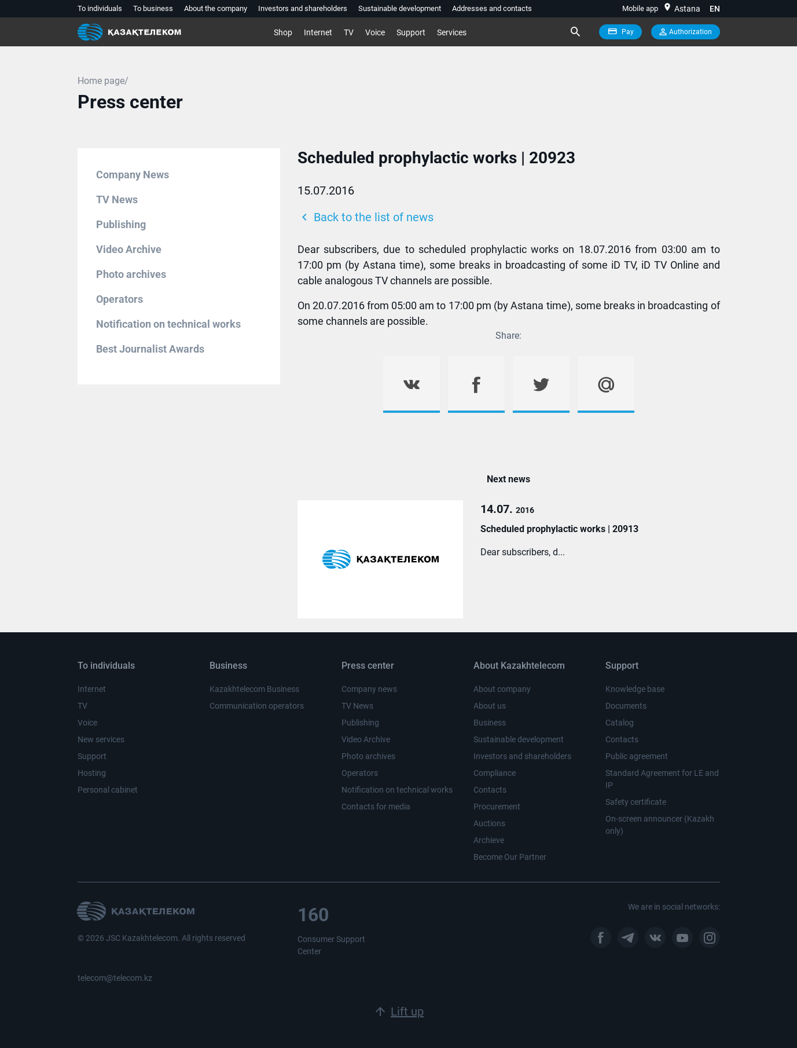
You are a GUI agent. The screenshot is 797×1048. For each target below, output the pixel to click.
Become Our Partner (509, 857)
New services (101, 739)
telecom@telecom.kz (115, 978)
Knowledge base (634, 689)
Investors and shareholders (302, 8)
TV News (117, 199)
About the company (215, 8)
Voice (375, 32)
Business (489, 722)
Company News (132, 174)
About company (502, 689)
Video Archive (128, 249)
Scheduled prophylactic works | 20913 (559, 528)
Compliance (494, 773)
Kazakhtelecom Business (254, 689)
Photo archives (131, 274)
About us (489, 705)
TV (349, 32)
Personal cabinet (108, 789)
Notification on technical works (168, 324)
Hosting (92, 773)
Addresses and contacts (492, 8)
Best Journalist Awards (150, 349)
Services (452, 32)
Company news (369, 689)
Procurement (496, 806)
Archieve (488, 840)
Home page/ (103, 80)
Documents (626, 705)
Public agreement (636, 756)
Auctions (489, 823)
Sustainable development (399, 8)
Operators (119, 299)
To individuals (100, 8)
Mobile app (640, 8)
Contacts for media (375, 806)
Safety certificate (635, 802)
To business (153, 8)
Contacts (489, 789)
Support (410, 32)
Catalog (619, 722)
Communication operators (257, 705)
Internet (318, 32)
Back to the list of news (366, 217)
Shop (283, 32)
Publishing (121, 224)
